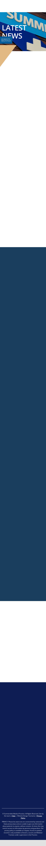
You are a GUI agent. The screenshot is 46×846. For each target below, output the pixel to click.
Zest (13, 816)
